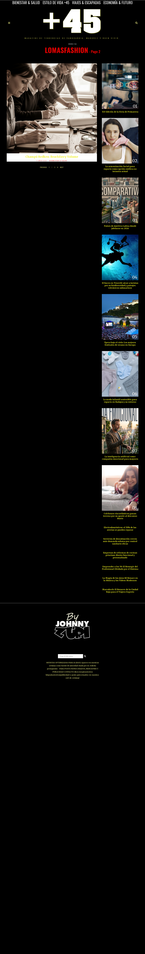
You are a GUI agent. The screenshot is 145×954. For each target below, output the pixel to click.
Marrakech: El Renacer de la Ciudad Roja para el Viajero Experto (120, 590)
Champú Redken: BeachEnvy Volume (51, 156)
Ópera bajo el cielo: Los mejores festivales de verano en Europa (120, 343)
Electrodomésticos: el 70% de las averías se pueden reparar (120, 528)
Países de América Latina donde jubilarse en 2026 (120, 227)
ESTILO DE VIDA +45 (56, 2)
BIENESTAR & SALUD (26, 2)
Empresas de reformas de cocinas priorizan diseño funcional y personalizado (120, 555)
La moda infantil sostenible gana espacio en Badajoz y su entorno (120, 400)
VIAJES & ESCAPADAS (86, 2)
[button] (85, 656)
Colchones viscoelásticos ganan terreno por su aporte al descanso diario (120, 516)
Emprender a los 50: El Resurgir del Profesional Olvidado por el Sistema (120, 567)
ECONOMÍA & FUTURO (118, 2)
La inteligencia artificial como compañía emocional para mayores (120, 457)
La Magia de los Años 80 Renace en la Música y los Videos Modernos (120, 579)
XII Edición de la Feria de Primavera (120, 112)
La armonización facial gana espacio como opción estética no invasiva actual (120, 168)
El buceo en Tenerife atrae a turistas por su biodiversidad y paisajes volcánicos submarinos (120, 285)
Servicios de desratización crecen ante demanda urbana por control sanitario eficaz (120, 541)
